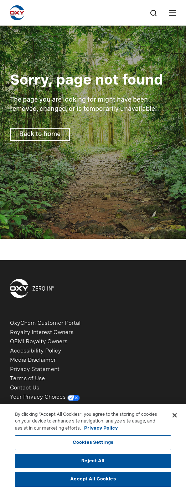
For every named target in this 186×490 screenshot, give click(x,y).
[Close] (174, 417)
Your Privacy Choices (45, 398)
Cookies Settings (93, 444)
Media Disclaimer (33, 360)
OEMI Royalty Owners (38, 342)
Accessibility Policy (35, 351)
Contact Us (24, 388)
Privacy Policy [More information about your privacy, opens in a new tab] (101, 430)
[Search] (153, 13)
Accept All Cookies (92, 481)
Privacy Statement (35, 369)
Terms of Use (27, 379)
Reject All (92, 463)
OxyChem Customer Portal (45, 323)
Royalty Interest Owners (41, 332)
